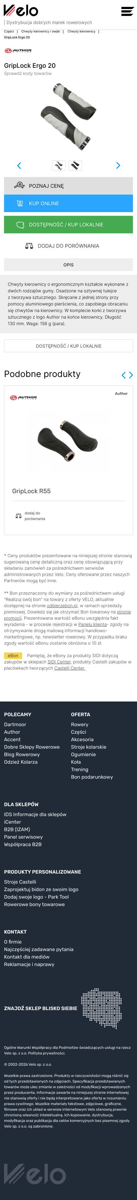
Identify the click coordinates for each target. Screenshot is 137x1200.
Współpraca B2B (23, 844)
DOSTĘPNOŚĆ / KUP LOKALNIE (68, 346)
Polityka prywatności (46, 1053)
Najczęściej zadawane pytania (39, 949)
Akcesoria (82, 739)
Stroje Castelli (20, 882)
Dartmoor (15, 724)
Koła (76, 762)
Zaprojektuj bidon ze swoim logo (41, 889)
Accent (12, 739)
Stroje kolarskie (88, 747)
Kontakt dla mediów (27, 957)
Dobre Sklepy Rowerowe (32, 747)
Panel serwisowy (23, 837)
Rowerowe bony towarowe (34, 904)
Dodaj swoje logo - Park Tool (36, 897)
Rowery (80, 724)
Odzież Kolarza (20, 762)
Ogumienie (83, 754)
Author (12, 732)
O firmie (13, 942)
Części (78, 732)
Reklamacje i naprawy (29, 964)
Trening (80, 769)
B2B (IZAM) (17, 829)
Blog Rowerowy (22, 754)
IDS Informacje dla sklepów (35, 814)
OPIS (68, 264)
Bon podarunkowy (92, 777)
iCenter (12, 822)
